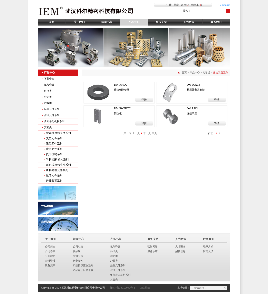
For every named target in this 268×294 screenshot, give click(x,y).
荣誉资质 (50, 260)
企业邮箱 (145, 287)
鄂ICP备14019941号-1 (122, 287)
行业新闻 (78, 260)
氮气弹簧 (49, 84)
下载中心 (49, 78)
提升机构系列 (54, 154)
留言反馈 (208, 251)
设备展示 (50, 265)
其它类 (206, 72)
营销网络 (152, 246)
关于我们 (79, 22)
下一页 (147, 133)
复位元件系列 (54, 138)
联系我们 (216, 22)
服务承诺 (152, 251)
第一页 (127, 133)
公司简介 (50, 246)
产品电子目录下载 (83, 270)
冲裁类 (48, 103)
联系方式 (208, 246)
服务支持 (161, 22)
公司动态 (78, 246)
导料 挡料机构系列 (57, 159)
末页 (154, 133)
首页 (52, 22)
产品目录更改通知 (83, 265)
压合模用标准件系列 (58, 164)
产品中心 (133, 22)
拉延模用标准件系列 (58, 133)
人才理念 (180, 246)
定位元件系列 (54, 148)
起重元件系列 (51, 109)
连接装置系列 (54, 180)
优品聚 (77, 251)
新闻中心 (106, 22)
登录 (176, 4)
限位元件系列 (54, 143)
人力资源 (188, 22)
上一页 (136, 133)
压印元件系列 (54, 175)
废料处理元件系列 (57, 170)
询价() (185, 4)
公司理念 (50, 256)
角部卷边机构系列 (54, 121)
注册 (169, 4)
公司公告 (78, 256)
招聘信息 (180, 251)
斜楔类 (48, 90)
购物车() (196, 4)
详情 (144, 99)
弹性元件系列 (51, 115)
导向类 (48, 96)
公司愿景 (50, 251)
